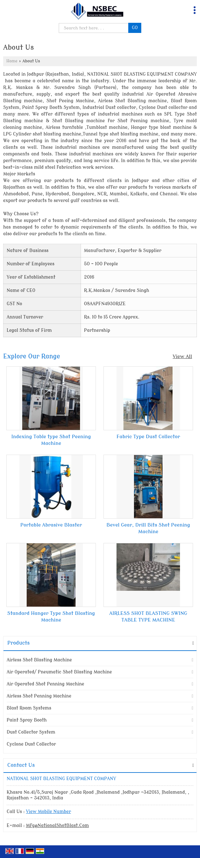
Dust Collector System (31, 732)
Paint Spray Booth (27, 720)
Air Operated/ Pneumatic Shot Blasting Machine (59, 672)
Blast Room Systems (29, 708)
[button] (48, 811)
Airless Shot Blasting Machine (39, 660)
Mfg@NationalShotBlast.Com (57, 825)
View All (182, 356)
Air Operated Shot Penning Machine (45, 684)
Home (11, 61)
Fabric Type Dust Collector (148, 436)
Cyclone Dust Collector (31, 744)
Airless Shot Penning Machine (39, 696)
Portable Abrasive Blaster (51, 525)
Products (18, 643)
